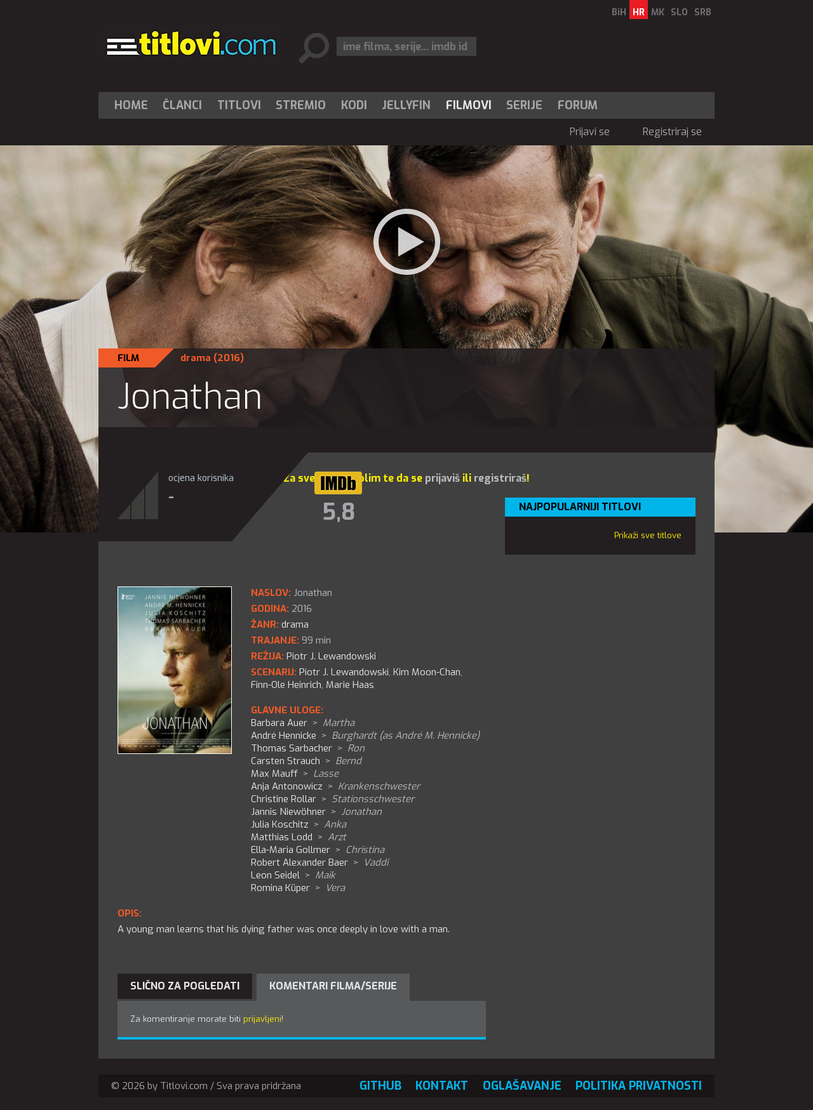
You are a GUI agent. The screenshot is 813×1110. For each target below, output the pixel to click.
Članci (182, 105)
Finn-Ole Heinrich (286, 684)
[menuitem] (134, 105)
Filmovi (469, 105)
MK (657, 12)
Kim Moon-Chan (426, 672)
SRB (702, 12)
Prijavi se (590, 131)
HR (639, 12)
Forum (578, 105)
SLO (679, 12)
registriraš (500, 478)
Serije (524, 105)
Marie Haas (350, 684)
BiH (619, 12)
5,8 (338, 512)
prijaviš (442, 478)
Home (131, 105)
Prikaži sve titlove (648, 535)
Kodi (354, 105)
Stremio (301, 105)
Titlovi (239, 105)
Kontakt (441, 1085)
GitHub (380, 1085)
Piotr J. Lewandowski (344, 672)
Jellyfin (406, 105)
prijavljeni (262, 1019)
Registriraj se (672, 131)
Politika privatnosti (638, 1085)
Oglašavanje (522, 1085)
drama (195, 358)
